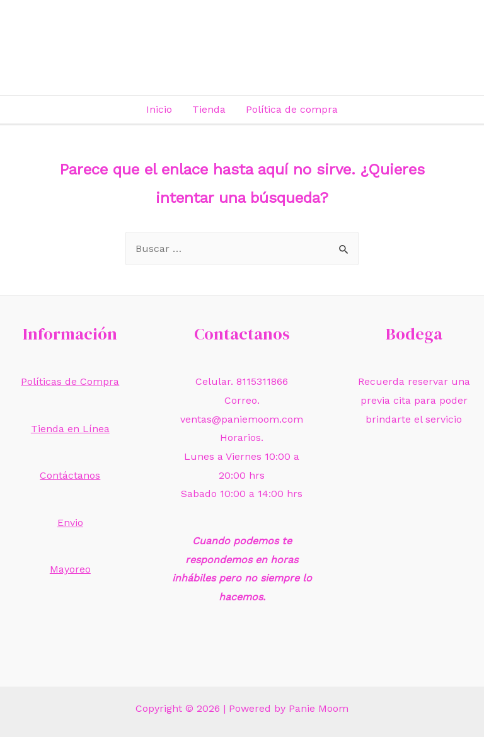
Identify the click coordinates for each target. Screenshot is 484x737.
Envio (70, 522)
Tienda (209, 109)
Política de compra (292, 109)
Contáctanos (70, 475)
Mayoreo (70, 569)
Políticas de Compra (70, 381)
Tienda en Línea (70, 429)
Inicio (159, 109)
